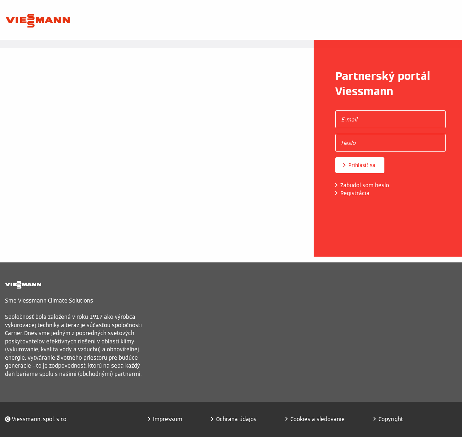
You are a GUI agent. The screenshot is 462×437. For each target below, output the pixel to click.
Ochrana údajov (236, 419)
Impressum (167, 419)
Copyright (391, 419)
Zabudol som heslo (364, 185)
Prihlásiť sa (361, 165)
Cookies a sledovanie (318, 419)
